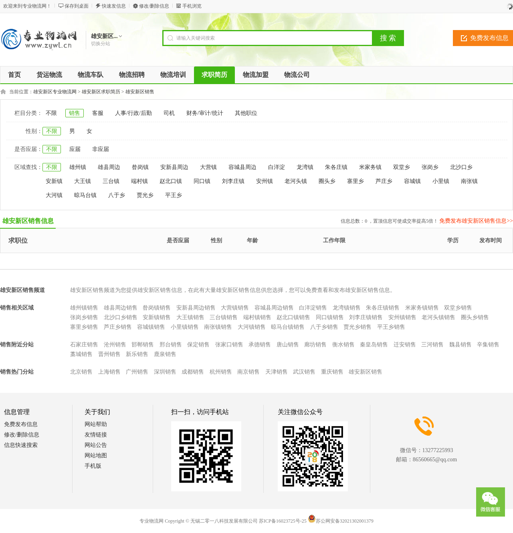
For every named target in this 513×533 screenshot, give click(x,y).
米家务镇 (370, 167)
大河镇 (54, 195)
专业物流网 (151, 521)
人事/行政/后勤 (133, 113)
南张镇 (469, 181)
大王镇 (82, 181)
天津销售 (276, 372)
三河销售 (432, 345)
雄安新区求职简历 (101, 92)
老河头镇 (296, 181)
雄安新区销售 (139, 92)
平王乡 (173, 195)
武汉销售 (304, 372)
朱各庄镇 (336, 167)
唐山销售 (288, 345)
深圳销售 (165, 372)
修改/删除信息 (154, 6)
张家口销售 (229, 345)
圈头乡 (327, 181)
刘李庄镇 (233, 181)
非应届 (100, 149)
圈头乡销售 (475, 317)
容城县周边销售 (274, 308)
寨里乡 (355, 181)
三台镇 (111, 181)
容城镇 (412, 181)
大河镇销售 (252, 327)
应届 (75, 149)
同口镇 (202, 181)
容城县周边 (242, 167)
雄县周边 (109, 167)
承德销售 (259, 345)
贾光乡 (145, 195)
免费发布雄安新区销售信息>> (476, 221)
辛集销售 (488, 345)
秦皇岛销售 (374, 345)
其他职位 (246, 113)
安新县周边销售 (196, 308)
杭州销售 (221, 372)
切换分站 (100, 43)
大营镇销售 (235, 308)
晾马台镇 (85, 195)
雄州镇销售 (84, 308)
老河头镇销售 (438, 317)
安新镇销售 (157, 317)
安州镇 (264, 181)
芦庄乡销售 (118, 327)
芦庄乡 (384, 181)
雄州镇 (77, 167)
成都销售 (193, 372)
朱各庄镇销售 (383, 308)
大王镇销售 (190, 317)
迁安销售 (405, 345)
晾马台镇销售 (288, 327)
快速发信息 (114, 6)
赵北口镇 (171, 181)
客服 (97, 113)
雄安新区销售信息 (28, 220)
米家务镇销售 (422, 308)
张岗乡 (430, 167)
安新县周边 (174, 167)
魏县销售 (460, 345)
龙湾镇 (305, 167)
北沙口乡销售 (120, 317)
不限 (51, 113)
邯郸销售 (142, 345)
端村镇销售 (257, 317)
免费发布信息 (21, 424)
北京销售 (81, 372)
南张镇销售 (218, 327)
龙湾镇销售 (347, 308)
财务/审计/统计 (204, 113)
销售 (74, 113)
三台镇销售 (224, 317)
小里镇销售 (185, 327)
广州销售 (137, 372)
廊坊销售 (315, 345)
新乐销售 (137, 354)
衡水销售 (343, 345)
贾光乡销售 (357, 327)
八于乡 (116, 195)
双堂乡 (401, 167)
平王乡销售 (391, 327)
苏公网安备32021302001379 (341, 521)
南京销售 (248, 372)
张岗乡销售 (84, 317)
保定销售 (198, 345)
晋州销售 (109, 354)
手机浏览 (192, 6)
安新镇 (54, 181)
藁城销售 (81, 354)
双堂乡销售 (458, 308)
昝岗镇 (140, 167)
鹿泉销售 (165, 354)
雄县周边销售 (120, 308)
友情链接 (96, 435)
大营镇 (208, 167)
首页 (14, 74)
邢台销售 (171, 345)
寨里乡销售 (84, 327)
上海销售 (109, 372)
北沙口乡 (461, 167)
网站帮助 (96, 424)
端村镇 (139, 181)
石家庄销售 (84, 345)
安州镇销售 (402, 317)
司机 (169, 113)
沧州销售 (115, 345)
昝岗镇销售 (157, 308)
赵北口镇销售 (293, 317)
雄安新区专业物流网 (55, 92)
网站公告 (96, 445)
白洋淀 (276, 167)
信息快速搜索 (21, 445)
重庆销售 (332, 372)
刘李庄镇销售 (366, 317)
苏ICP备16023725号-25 (283, 521)
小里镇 (440, 181)
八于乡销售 (324, 327)
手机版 (93, 466)
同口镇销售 (330, 317)
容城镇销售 (151, 327)
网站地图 (96, 456)
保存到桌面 (77, 6)
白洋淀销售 (313, 308)
